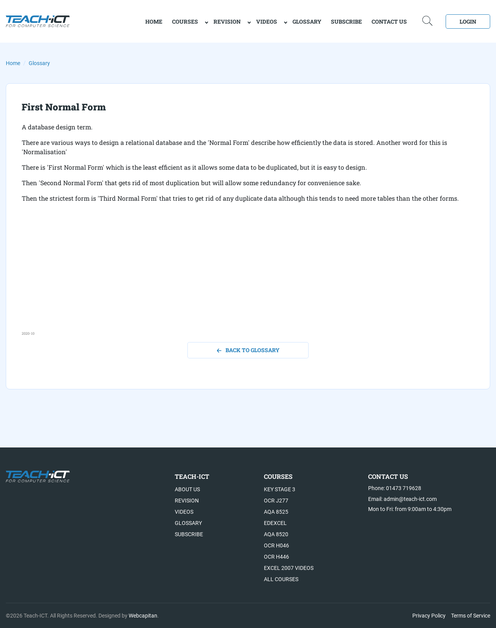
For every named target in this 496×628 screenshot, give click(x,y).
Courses (185, 21)
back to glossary (248, 350)
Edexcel (275, 523)
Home (13, 63)
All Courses (281, 579)
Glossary (307, 21)
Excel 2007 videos (288, 568)
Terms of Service (470, 616)
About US (187, 489)
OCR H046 (276, 545)
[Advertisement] (248, 276)
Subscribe (346, 21)
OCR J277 (276, 500)
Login (468, 21)
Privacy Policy (429, 616)
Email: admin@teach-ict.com (402, 499)
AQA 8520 (276, 534)
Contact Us (389, 21)
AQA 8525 (276, 512)
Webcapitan (143, 616)
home (153, 21)
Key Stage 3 (279, 489)
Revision (227, 21)
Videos (266, 21)
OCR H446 (276, 557)
